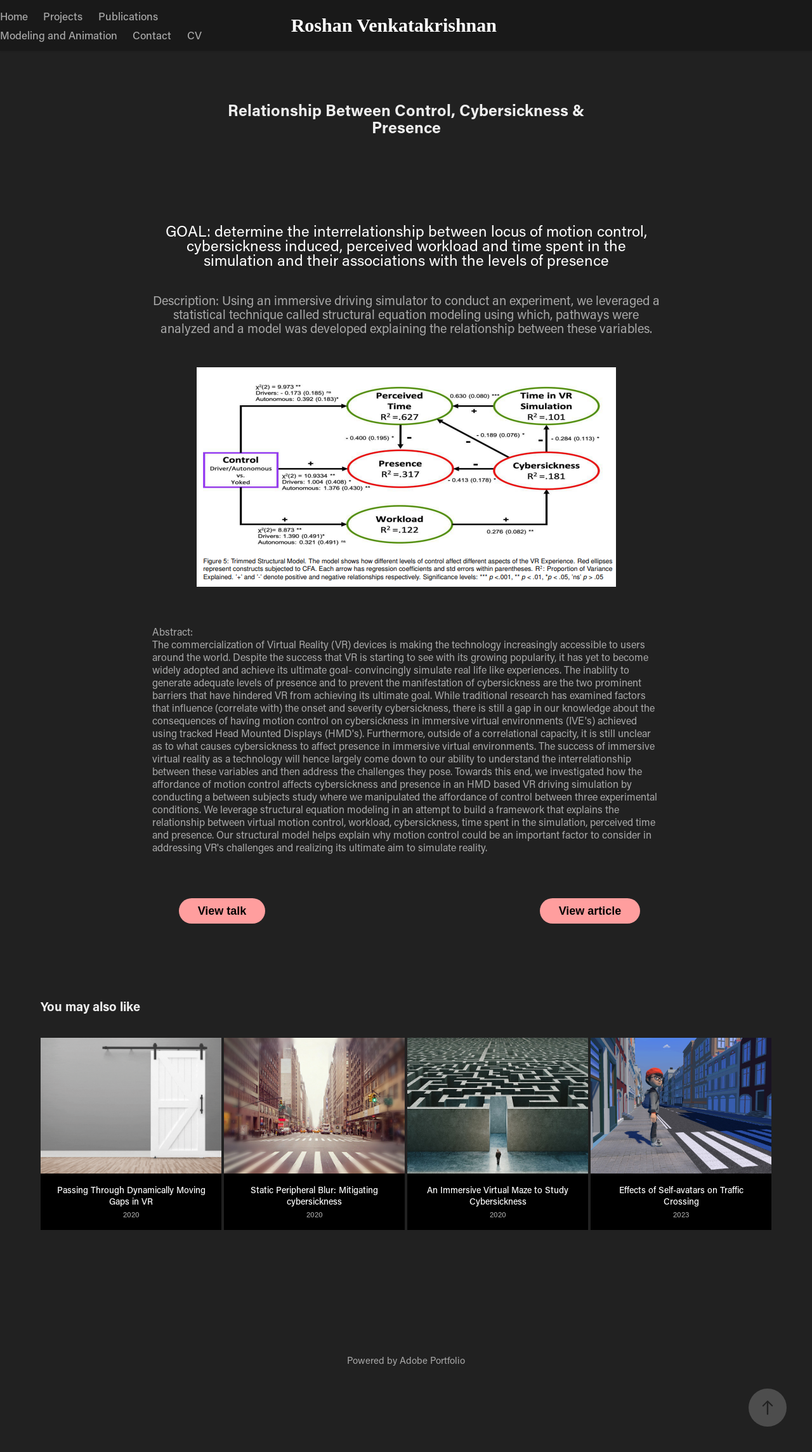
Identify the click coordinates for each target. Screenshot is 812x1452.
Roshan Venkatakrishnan (394, 25)
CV (194, 35)
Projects (62, 16)
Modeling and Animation (58, 35)
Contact (152, 35)
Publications (128, 16)
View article (590, 911)
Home (14, 16)
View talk (222, 911)
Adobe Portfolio (432, 1360)
